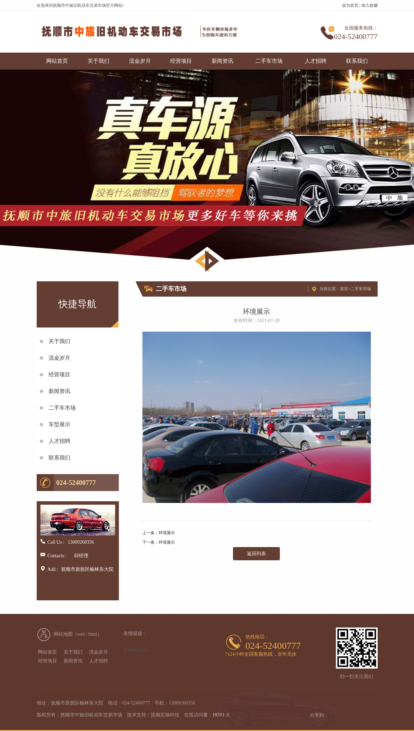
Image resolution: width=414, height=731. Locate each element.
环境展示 (167, 532)
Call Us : (56, 542)
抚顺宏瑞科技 (165, 714)
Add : (53, 569)
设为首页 (350, 5)
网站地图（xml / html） (78, 634)
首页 (344, 288)
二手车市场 (269, 61)
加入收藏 (369, 5)
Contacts (54, 555)
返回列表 (256, 553)
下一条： (150, 542)
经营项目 (181, 61)
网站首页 (57, 61)
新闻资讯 (222, 61)
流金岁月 (140, 61)
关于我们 (98, 61)
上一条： (150, 532)
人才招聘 (315, 61)
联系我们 (357, 61)
